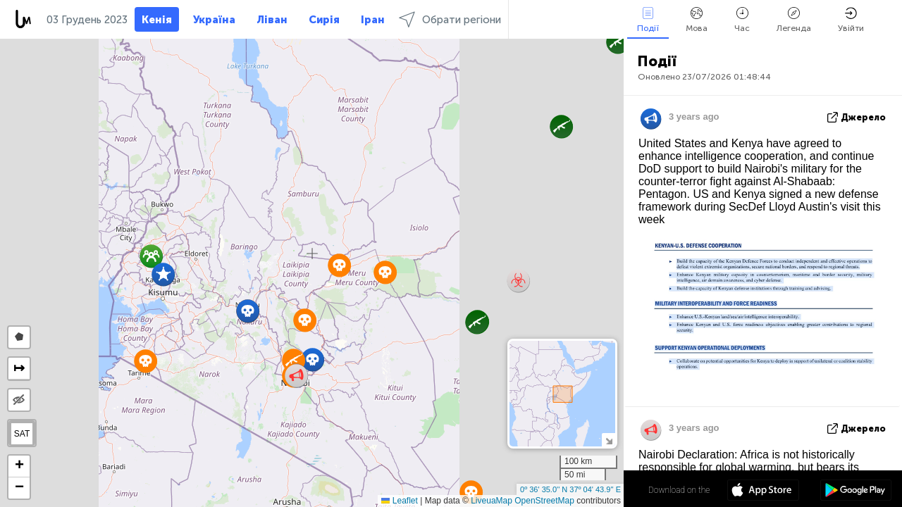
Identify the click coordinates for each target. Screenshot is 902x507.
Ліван (272, 19)
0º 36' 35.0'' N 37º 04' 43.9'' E (570, 489)
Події (648, 20)
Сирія (324, 19)
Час (742, 20)
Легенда (794, 20)
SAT (22, 434)
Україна (214, 19)
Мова (697, 20)
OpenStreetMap (544, 501)
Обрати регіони (450, 19)
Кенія (157, 19)
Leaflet (399, 501)
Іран (373, 19)
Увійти (851, 20)
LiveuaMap (491, 501)
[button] (617, 42)
